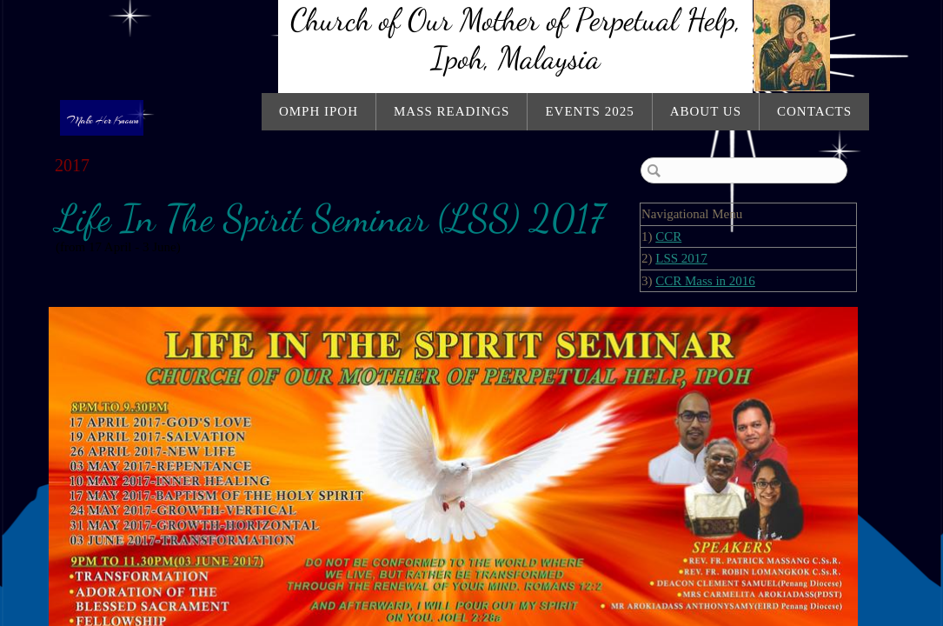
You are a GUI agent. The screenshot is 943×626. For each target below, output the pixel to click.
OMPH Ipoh (318, 111)
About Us (705, 111)
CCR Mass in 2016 (705, 281)
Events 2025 (589, 111)
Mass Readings (451, 111)
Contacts (814, 111)
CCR (668, 236)
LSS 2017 (681, 258)
